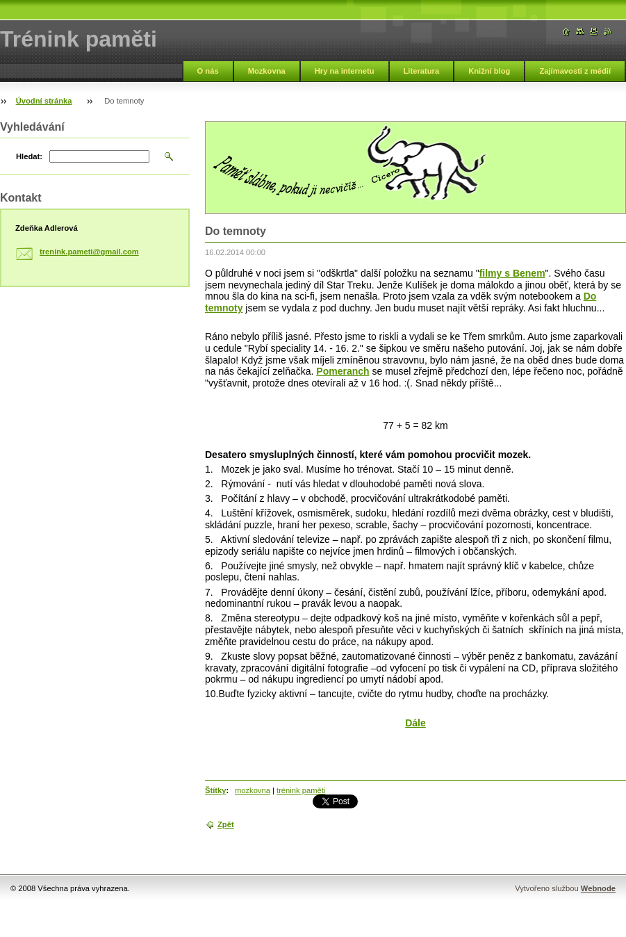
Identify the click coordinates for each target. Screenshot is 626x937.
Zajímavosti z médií (575, 71)
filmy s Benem (512, 273)
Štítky (215, 790)
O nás (208, 71)
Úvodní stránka (44, 101)
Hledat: (29, 156)
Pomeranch (342, 371)
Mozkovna (267, 71)
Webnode (598, 888)
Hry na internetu (344, 71)
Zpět (225, 824)
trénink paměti (301, 790)
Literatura (422, 71)
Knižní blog (489, 71)
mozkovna (252, 790)
